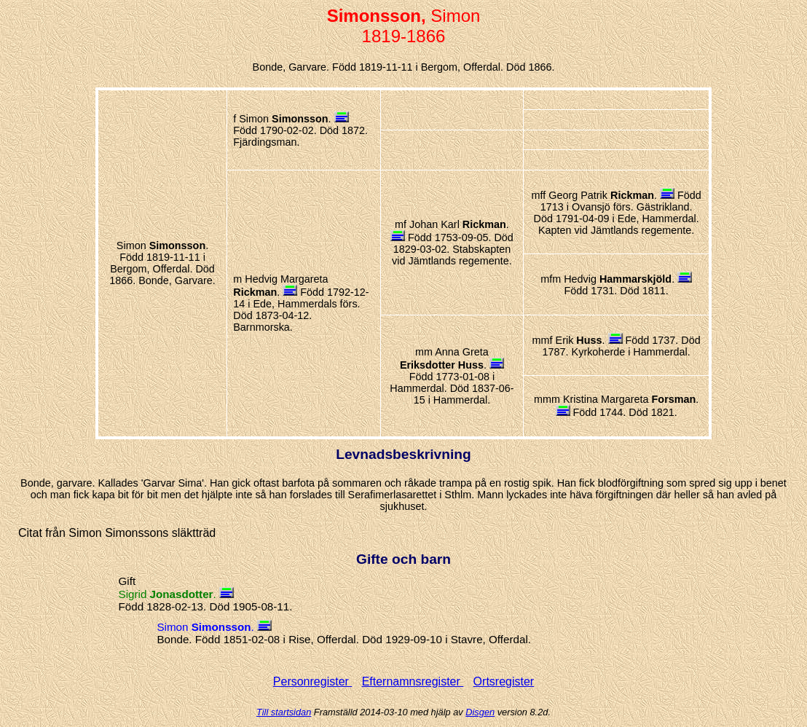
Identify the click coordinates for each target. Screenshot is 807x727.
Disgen (480, 712)
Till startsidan (283, 712)
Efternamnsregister (413, 681)
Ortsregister (504, 681)
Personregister (313, 681)
